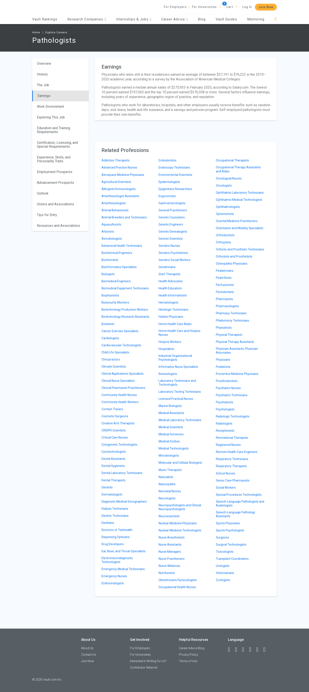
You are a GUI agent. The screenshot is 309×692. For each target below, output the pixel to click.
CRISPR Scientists (113, 430)
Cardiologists (110, 338)
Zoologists (223, 580)
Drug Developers (112, 544)
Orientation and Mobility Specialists (239, 228)
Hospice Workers (170, 342)
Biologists (108, 274)
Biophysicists (110, 295)
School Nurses (225, 473)
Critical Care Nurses (114, 437)
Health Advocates (171, 281)
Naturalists (166, 477)
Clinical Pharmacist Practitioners (123, 388)
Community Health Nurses (119, 395)
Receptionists (225, 430)
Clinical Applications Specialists (122, 373)
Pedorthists (224, 277)
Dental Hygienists (113, 466)
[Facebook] (231, 649)
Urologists (222, 566)
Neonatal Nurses (170, 491)
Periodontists (225, 292)
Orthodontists (225, 235)
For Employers (175, 7)
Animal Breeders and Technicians (124, 217)
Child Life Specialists (115, 352)
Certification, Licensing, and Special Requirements (57, 145)
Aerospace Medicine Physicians (122, 174)
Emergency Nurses (114, 576)
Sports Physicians (228, 523)
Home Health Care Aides (175, 324)
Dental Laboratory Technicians (121, 473)
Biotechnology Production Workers (124, 309)
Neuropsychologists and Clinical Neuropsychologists (180, 507)
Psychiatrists (224, 402)
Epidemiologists (169, 182)
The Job (43, 85)
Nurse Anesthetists (172, 537)
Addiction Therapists (115, 160)
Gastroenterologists (172, 203)
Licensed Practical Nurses (176, 398)
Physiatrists (224, 327)
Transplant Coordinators (232, 558)
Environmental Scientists (175, 174)
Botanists (107, 324)
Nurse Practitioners (172, 558)
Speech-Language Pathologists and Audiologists (240, 503)
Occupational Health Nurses (177, 587)
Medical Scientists (171, 427)
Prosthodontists (227, 381)
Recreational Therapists (232, 437)
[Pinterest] (259, 649)
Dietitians (107, 523)
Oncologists (224, 185)
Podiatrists (223, 366)
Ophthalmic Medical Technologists (239, 199)
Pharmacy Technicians (231, 313)
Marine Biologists (170, 406)
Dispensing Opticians (115, 537)
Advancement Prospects (55, 183)
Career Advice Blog (191, 648)
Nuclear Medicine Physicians (178, 523)
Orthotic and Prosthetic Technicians (240, 249)
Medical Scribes (169, 441)
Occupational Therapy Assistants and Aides (238, 169)
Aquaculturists (111, 224)
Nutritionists (167, 573)
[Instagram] (252, 649)
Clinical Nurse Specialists (118, 380)
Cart (229, 7)
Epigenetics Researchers (175, 189)
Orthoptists (223, 242)
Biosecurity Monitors (115, 302)
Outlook (42, 193)
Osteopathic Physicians (231, 263)
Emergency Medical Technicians (123, 569)
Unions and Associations (55, 204)
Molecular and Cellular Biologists (180, 462)
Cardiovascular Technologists (121, 345)
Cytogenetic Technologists (119, 444)
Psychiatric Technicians (231, 395)
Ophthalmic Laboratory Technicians (240, 192)
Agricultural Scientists (116, 182)
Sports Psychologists (230, 530)
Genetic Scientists (171, 238)
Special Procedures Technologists (239, 494)
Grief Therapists (169, 274)
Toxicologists (224, 551)
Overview (44, 63)
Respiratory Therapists (231, 466)
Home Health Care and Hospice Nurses (179, 332)
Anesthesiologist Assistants (120, 196)
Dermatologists (111, 494)
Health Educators (170, 288)
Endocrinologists (112, 583)
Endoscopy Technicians (174, 167)
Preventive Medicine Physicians (237, 374)
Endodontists (167, 160)
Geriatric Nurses (169, 245)
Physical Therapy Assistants (235, 342)
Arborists (107, 231)
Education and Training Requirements (53, 130)
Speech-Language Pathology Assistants (235, 514)
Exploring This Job (51, 117)
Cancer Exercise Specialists (119, 331)
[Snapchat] (266, 649)
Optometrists (225, 214)
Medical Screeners (171, 434)
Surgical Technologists (231, 544)
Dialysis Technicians (114, 508)
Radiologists (224, 423)
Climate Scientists (113, 366)
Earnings (44, 96)
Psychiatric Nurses (228, 388)
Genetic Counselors (172, 217)
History (42, 74)
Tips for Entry (47, 215)
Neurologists (167, 498)
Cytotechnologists (113, 451)
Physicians (223, 359)
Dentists (107, 487)
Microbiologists (169, 455)
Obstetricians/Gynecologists (178, 580)
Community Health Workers (120, 402)
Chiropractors (110, 359)
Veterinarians (225, 573)
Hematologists (168, 302)
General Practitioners (173, 210)
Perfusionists (225, 285)
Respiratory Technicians (232, 459)
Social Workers (226, 487)
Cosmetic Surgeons (114, 416)
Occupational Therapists (232, 160)
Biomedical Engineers (116, 281)
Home (36, 32)
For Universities (204, 7)
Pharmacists (224, 299)
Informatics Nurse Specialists (178, 366)
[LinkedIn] (238, 649)
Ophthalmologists (228, 207)
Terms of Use (188, 661)
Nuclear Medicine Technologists (180, 530)
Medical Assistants (171, 413)
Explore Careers (56, 32)
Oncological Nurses (229, 178)
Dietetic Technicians (115, 515)
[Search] (275, 19)
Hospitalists (166, 349)
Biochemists (109, 260)
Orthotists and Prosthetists (234, 256)
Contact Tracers (112, 409)
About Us (87, 648)
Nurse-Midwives (169, 566)
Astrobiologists (111, 238)
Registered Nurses (228, 445)
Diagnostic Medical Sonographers (124, 501)
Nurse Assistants (170, 544)
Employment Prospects (54, 172)
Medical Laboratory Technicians (180, 420)
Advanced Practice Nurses (119, 167)
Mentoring (255, 19)
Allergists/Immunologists (118, 189)
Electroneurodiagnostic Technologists (117, 560)
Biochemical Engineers (116, 253)
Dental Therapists (113, 480)
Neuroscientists (169, 516)
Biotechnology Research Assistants (125, 316)
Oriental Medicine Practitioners (237, 221)
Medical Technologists (174, 448)
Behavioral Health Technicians (121, 245)
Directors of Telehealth (116, 530)
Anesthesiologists (113, 203)
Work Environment (50, 106)
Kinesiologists (168, 374)
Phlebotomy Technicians (232, 320)
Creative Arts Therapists (118, 423)
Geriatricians (167, 267)
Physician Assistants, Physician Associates (237, 350)
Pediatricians (224, 270)
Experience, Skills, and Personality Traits (53, 159)
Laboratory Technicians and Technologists (177, 382)
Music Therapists (170, 470)
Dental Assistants (113, 458)
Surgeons (222, 537)
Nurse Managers (170, 551)
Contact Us (88, 654)
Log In (247, 7)
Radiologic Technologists (232, 416)
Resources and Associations (58, 226)
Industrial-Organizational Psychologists (175, 357)
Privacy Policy (188, 654)
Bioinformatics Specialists (119, 267)
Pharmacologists (227, 306)
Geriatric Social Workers (175, 260)
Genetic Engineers (171, 224)
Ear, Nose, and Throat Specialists (123, 551)
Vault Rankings (44, 19)
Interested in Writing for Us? (148, 661)
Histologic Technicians (173, 309)
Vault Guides (226, 19)
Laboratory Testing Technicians (180, 391)
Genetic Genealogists (173, 231)
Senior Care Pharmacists (233, 480)
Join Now (265, 7)
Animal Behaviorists (115, 210)
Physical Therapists (229, 334)
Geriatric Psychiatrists (173, 253)
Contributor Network (144, 667)
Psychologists (225, 409)
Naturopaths (167, 484)
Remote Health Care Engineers (237, 452)
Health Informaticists (173, 295)
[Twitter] (245, 649)
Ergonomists (167, 196)
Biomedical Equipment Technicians (125, 288)
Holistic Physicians (171, 316)
